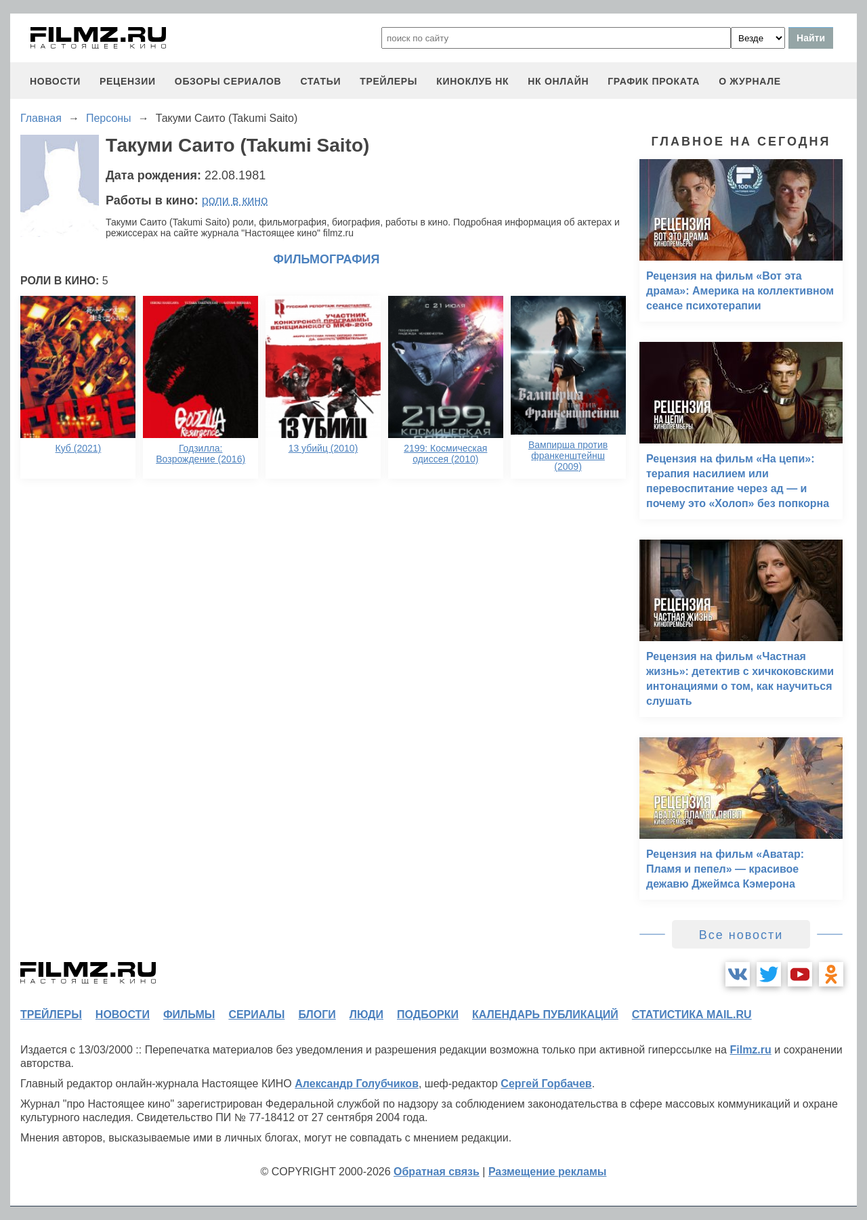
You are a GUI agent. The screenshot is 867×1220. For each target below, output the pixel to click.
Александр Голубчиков (357, 1083)
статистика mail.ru (692, 1014)
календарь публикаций (545, 1014)
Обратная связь (437, 1171)
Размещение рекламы (547, 1171)
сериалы (256, 1014)
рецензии (128, 81)
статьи (320, 81)
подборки (428, 1014)
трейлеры (388, 81)
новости (55, 81)
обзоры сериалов (228, 81)
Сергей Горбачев (546, 1083)
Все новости (741, 935)
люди (366, 1014)
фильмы (189, 1014)
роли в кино (235, 200)
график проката (654, 81)
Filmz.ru (750, 1049)
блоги (316, 1014)
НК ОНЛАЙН (558, 81)
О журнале (750, 81)
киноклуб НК (472, 81)
